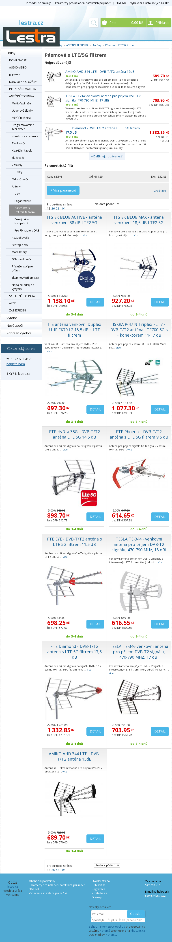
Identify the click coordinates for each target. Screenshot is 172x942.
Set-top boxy (20, 245)
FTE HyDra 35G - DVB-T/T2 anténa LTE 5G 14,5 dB (74, 434)
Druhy (10, 53)
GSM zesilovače (21, 259)
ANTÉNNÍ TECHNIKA (21, 96)
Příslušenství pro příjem (22, 268)
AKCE (12, 303)
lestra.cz (31, 23)
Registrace (98, 889)
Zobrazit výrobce (19, 333)
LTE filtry (17, 172)
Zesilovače (19, 143)
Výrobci (11, 318)
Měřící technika (21, 118)
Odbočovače (20, 179)
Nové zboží (14, 325)
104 (62, 208)
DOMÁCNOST (17, 60)
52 (57, 208)
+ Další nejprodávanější (107, 156)
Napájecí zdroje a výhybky (23, 287)
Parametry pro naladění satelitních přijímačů (83, 3)
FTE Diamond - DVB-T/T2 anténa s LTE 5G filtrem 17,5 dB (74, 652)
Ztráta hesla (99, 893)
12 (48, 208)
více (85, 235)
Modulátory (19, 252)
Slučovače (18, 158)
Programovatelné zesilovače (23, 127)
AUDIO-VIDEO (18, 67)
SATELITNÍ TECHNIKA (22, 296)
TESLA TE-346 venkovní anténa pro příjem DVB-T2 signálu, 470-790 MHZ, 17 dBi (103, 98)
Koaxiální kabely (22, 150)
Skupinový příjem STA (25, 278)
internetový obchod (112, 927)
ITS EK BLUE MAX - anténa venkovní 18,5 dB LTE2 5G (139, 219)
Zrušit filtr (160, 191)
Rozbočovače (20, 238)
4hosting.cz (138, 931)
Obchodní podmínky (37, 3)
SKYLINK (121, 3)
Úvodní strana (101, 881)
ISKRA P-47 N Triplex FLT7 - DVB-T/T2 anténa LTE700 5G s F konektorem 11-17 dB (139, 330)
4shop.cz (111, 935)
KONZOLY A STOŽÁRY (23, 82)
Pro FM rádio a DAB (27, 230)
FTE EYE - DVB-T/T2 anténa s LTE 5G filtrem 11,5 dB (74, 541)
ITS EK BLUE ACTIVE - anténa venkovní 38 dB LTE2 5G (74, 219)
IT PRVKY (14, 75)
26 (53, 208)
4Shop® (105, 931)
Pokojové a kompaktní (22, 221)
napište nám (15, 364)
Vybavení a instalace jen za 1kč (149, 3)
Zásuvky (17, 165)
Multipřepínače (21, 103)
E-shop (93, 927)
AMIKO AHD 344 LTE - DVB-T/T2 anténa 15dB (100, 71)
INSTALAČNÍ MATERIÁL (23, 89)
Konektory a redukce (25, 136)
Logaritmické (23, 201)
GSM (17, 194)
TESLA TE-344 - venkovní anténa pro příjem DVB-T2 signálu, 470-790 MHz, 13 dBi (139, 544)
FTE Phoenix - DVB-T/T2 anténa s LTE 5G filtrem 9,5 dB (139, 434)
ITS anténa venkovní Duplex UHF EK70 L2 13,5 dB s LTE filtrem (74, 330)
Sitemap (97, 897)
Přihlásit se (98, 885)
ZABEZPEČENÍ (17, 310)
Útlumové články (22, 111)
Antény (16, 186)
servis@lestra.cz (155, 896)
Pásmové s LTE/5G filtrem (25, 210)
